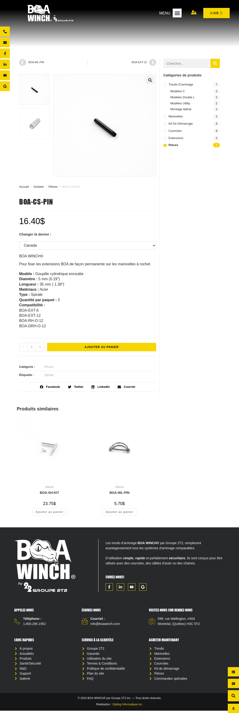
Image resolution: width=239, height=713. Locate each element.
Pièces (53, 186)
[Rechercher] (215, 63)
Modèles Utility (180, 103)
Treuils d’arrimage (181, 84)
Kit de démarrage (181, 123)
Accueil (24, 186)
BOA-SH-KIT (49, 493)
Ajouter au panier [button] (49, 512)
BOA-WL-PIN (119, 493)
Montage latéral (180, 109)
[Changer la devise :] (87, 245)
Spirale (49, 375)
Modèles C (177, 91)
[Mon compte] (193, 12)
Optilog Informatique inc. (127, 706)
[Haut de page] (233, 708)
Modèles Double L (182, 97)
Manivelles (176, 116)
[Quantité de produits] (32, 347)
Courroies (175, 131)
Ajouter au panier (102, 347)
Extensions (176, 138)
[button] (177, 13)
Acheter (38, 186)
